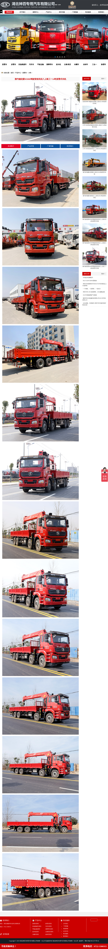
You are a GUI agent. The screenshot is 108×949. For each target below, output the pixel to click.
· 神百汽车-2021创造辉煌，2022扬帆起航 (93, 292)
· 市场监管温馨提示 (87, 277)
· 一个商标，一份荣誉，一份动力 (91, 288)
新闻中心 (35, 12)
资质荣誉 (65, 928)
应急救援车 (22, 64)
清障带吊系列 (49, 929)
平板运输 (40, 64)
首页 (12, 73)
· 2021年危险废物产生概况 (89, 295)
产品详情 (30, 146)
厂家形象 (75, 12)
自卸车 (85, 64)
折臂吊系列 (48, 923)
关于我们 (22, 12)
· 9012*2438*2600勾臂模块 (89, 280)
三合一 (94, 64)
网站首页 (9, 12)
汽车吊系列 (48, 926)
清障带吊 (49, 64)
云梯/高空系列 (49, 931)
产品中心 (49, 12)
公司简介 (65, 923)
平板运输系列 (36, 929)
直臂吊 (4, 64)
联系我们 (101, 12)
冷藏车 (76, 64)
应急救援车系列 (36, 926)
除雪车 (103, 64)
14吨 (29, 73)
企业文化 (65, 931)
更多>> (103, 78)
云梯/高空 (67, 64)
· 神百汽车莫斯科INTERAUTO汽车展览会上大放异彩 (94, 284)
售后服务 (88, 12)
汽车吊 (31, 64)
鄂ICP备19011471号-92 (92, 941)
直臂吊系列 (35, 923)
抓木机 (58, 64)
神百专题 (62, 12)
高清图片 (11, 146)
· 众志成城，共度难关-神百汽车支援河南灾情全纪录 (94, 304)
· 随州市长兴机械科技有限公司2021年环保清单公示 (94, 299)
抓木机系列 (35, 931)
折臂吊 (13, 64)
